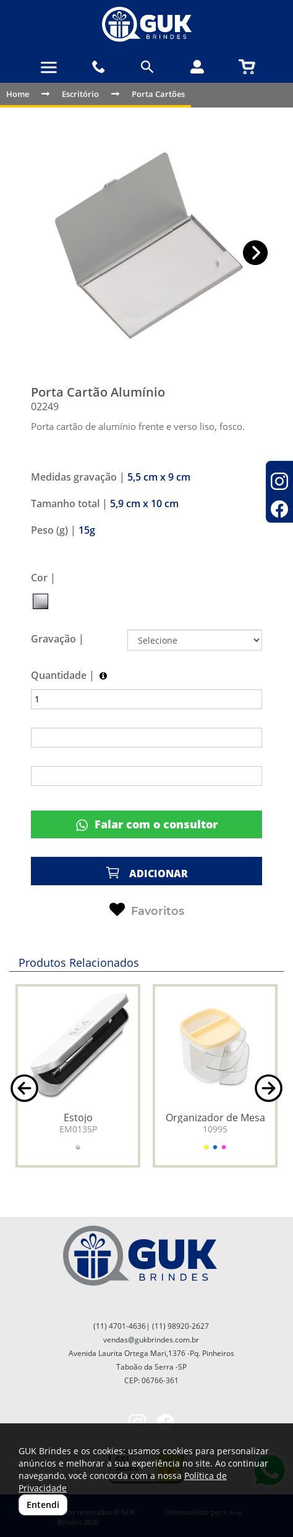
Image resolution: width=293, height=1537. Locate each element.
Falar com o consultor (147, 824)
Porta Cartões (158, 93)
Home (17, 93)
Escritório (80, 93)
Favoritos (146, 910)
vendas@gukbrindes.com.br (151, 1339)
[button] (255, 253)
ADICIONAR (146, 872)
